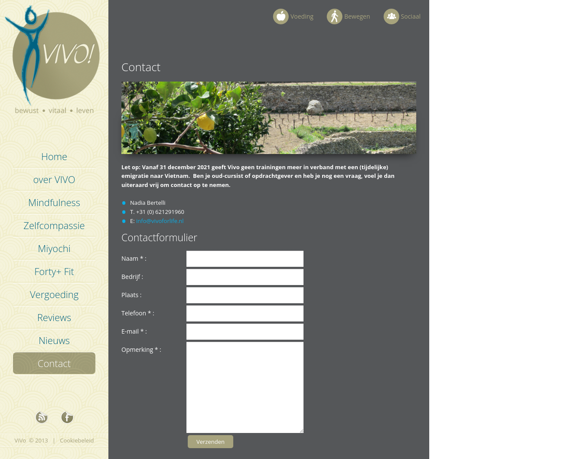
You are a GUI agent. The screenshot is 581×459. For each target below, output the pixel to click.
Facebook (67, 417)
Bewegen (357, 16)
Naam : (134, 258)
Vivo (54, 65)
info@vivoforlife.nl (160, 221)
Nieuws (54, 340)
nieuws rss (42, 417)
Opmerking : (141, 349)
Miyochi (54, 248)
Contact (54, 363)
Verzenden (210, 442)
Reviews (54, 317)
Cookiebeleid (77, 440)
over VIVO (54, 179)
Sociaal (411, 16)
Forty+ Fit (54, 271)
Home (54, 156)
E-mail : (134, 331)
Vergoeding (54, 294)
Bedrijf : (132, 276)
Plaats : (131, 295)
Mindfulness (54, 202)
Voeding (301, 16)
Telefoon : (137, 313)
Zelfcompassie (54, 225)
